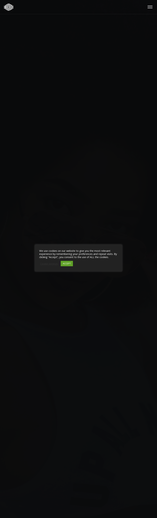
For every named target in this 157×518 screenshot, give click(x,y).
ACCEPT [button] (67, 263)
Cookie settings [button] (49, 263)
